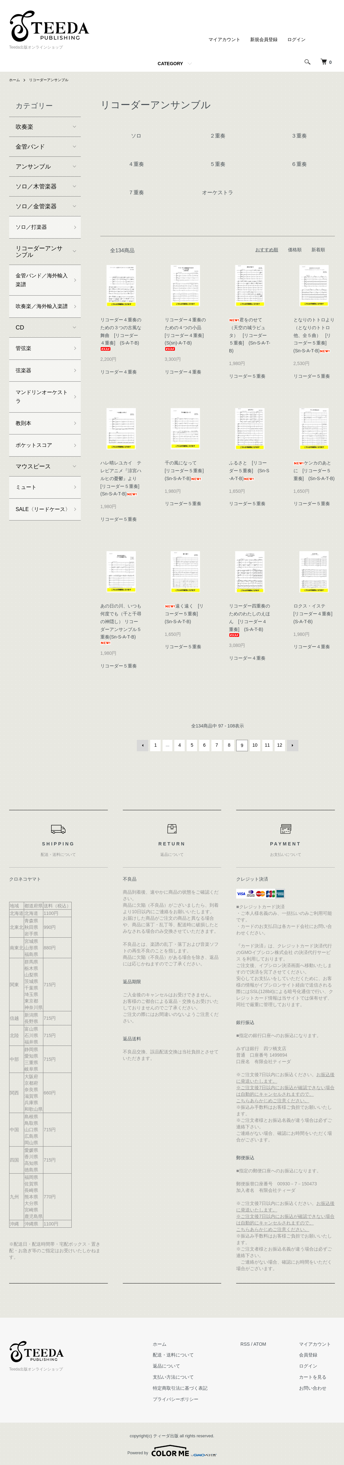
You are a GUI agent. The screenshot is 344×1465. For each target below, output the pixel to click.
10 (254, 745)
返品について (177, 1365)
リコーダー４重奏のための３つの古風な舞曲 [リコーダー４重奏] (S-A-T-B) (122, 334)
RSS (252, 1343)
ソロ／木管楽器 (36, 186)
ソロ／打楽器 (33, 228)
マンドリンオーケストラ (39, 415)
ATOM (267, 1343)
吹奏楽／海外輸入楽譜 (39, 316)
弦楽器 (24, 387)
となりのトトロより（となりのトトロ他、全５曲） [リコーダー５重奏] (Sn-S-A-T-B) (314, 335)
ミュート (27, 510)
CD (20, 342)
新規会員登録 (264, 39)
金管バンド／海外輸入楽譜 (39, 282)
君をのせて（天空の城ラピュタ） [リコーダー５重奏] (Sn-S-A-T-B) (249, 335)
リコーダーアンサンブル (51, 80)
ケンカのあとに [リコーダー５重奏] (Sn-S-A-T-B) (314, 470)
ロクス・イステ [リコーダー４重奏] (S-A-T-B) (315, 613)
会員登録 (312, 1353)
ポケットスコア (36, 467)
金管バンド (30, 146)
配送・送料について (184, 1353)
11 (266, 745)
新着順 (318, 249)
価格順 (295, 249)
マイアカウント (224, 39)
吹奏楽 (24, 127)
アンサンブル (33, 166)
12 (279, 745)
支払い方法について (184, 1376)
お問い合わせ (316, 1387)
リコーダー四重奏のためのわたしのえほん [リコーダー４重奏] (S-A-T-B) (249, 620)
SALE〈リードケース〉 (41, 539)
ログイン (296, 39)
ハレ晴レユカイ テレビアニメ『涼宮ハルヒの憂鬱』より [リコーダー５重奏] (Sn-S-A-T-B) (122, 478)
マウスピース (33, 489)
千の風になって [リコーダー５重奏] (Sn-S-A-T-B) (186, 470)
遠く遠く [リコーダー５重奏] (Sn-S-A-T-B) (184, 613)
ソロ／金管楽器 (36, 206)
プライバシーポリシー (186, 1398)
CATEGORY (170, 63)
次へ (291, 745)
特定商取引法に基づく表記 (191, 1387)
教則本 (24, 444)
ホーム (15, 80)
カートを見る (316, 1376)
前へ (143, 745)
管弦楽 (24, 364)
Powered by (171, 1449)
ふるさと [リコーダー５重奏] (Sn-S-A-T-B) (249, 470)
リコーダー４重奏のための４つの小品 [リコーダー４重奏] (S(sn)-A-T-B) (186, 334)
